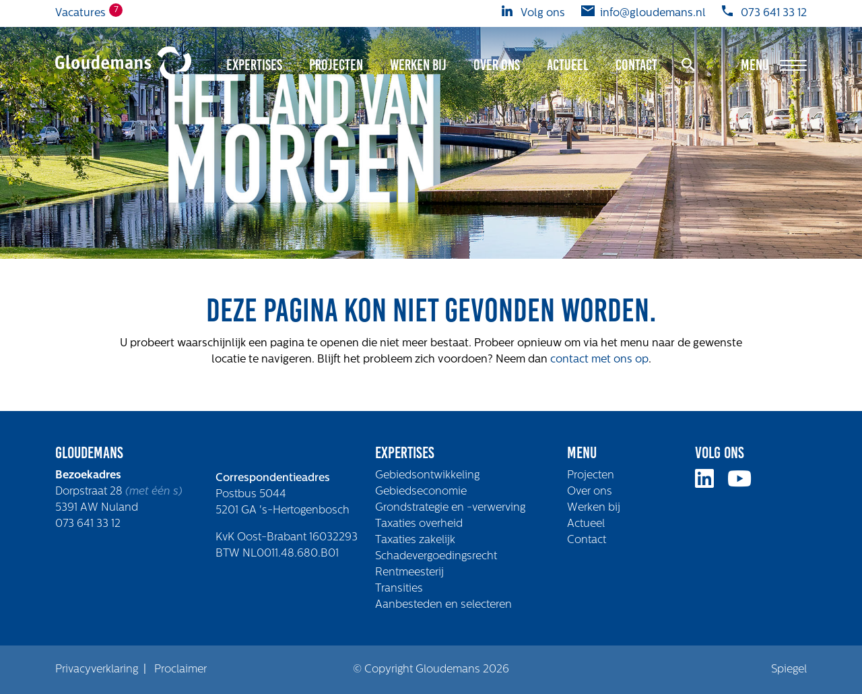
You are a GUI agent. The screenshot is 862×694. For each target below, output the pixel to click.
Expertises (254, 65)
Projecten (336, 65)
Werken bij (418, 65)
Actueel (568, 65)
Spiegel (789, 669)
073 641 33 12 (88, 524)
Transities (399, 588)
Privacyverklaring (96, 669)
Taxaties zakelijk (415, 540)
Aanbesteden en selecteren (443, 605)
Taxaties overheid (419, 524)
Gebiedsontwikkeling (427, 475)
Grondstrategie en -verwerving (450, 508)
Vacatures (80, 12)
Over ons (496, 65)
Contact (636, 65)
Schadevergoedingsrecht (436, 556)
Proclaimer (180, 669)
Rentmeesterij (409, 572)
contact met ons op (599, 359)
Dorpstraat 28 (90, 491)
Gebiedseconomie (421, 491)
